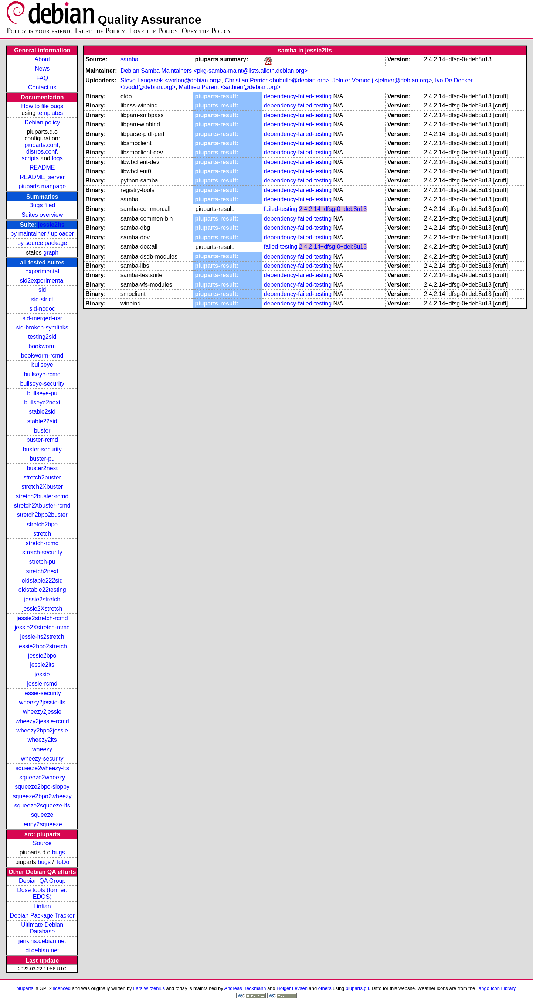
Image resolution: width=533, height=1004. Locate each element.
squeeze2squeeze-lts (42, 805)
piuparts (24, 988)
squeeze (42, 815)
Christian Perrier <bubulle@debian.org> (277, 80)
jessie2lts (51, 225)
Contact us (42, 87)
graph (50, 252)
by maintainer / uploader (42, 233)
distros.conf (41, 151)
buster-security (42, 449)
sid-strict (42, 299)
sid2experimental (42, 280)
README (42, 167)
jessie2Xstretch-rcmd (41, 627)
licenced (62, 988)
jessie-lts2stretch (42, 637)
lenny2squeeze (42, 824)
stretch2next (42, 571)
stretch (42, 533)
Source (42, 843)
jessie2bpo (42, 655)
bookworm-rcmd (42, 355)
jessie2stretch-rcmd (42, 618)
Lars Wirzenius (149, 988)
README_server (42, 177)
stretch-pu (42, 562)
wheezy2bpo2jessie (42, 730)
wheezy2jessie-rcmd (42, 721)
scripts (30, 158)
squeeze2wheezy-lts (42, 768)
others (325, 988)
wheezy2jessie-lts (42, 702)
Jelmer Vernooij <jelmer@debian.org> (382, 80)
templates (50, 113)
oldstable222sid (42, 580)
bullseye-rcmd (42, 374)
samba (129, 59)
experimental (42, 271)
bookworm (42, 346)
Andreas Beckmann (245, 988)
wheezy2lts (42, 740)
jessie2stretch (42, 599)
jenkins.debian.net (42, 941)
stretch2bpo (42, 524)
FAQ (42, 78)
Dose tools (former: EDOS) (42, 893)
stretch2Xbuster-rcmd (42, 505)
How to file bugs (42, 106)
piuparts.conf (41, 145)
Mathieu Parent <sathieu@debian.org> (230, 87)
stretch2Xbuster (42, 487)
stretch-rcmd (42, 543)
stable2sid (42, 412)
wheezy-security (42, 758)
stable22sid (42, 421)
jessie (42, 674)
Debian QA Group (42, 881)
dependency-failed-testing (298, 96)
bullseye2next (42, 402)
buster (42, 430)
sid (42, 290)
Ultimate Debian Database (42, 928)
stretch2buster (42, 477)
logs (57, 158)
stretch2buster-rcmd (42, 496)
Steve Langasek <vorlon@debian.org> (170, 80)
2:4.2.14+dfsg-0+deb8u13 (333, 209)
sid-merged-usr (42, 318)
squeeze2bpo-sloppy (42, 786)
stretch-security (42, 552)
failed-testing (281, 209)
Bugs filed (42, 205)
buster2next (42, 468)
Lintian (42, 906)
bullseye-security (42, 383)
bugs (58, 852)
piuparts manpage (42, 186)
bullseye (42, 365)
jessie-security (42, 693)
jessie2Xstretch (42, 608)
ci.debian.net (42, 950)
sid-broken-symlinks (42, 327)
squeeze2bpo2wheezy (42, 796)
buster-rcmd (42, 440)
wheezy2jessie (42, 711)
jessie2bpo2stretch (42, 646)
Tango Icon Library (496, 988)
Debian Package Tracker (42, 915)
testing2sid (42, 337)
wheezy (42, 749)
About (42, 59)
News (42, 68)
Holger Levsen (292, 988)
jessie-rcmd (42, 683)
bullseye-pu (42, 393)
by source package (42, 243)
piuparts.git (357, 988)
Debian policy (42, 122)
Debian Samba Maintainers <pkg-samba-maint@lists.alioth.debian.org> (214, 71)
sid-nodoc (42, 308)
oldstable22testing (42, 590)
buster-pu (42, 458)
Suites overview (42, 215)
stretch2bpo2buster (42, 515)
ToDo (62, 862)
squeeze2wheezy (42, 777)
